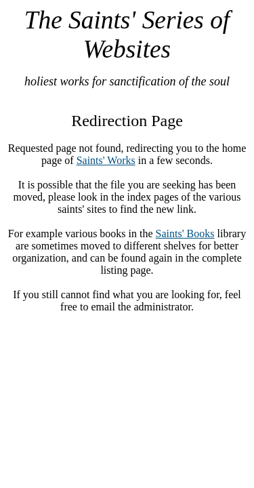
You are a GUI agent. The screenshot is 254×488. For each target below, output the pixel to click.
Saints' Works (106, 160)
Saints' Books (185, 233)
